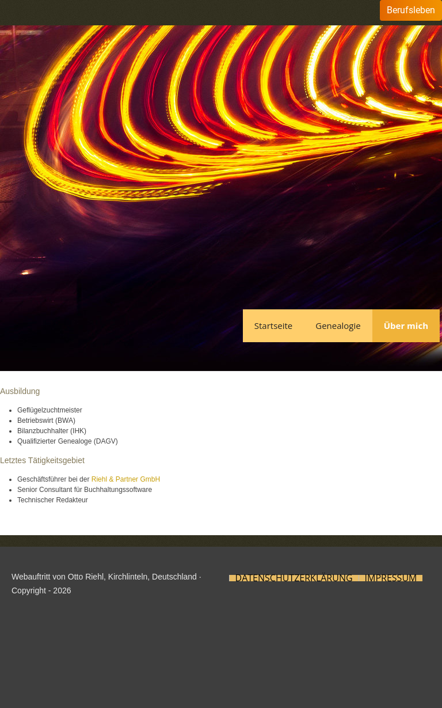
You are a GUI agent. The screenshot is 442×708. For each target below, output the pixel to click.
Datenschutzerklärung (294, 578)
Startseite (273, 325)
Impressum (391, 578)
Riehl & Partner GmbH (126, 479)
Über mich (406, 325)
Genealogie (337, 325)
